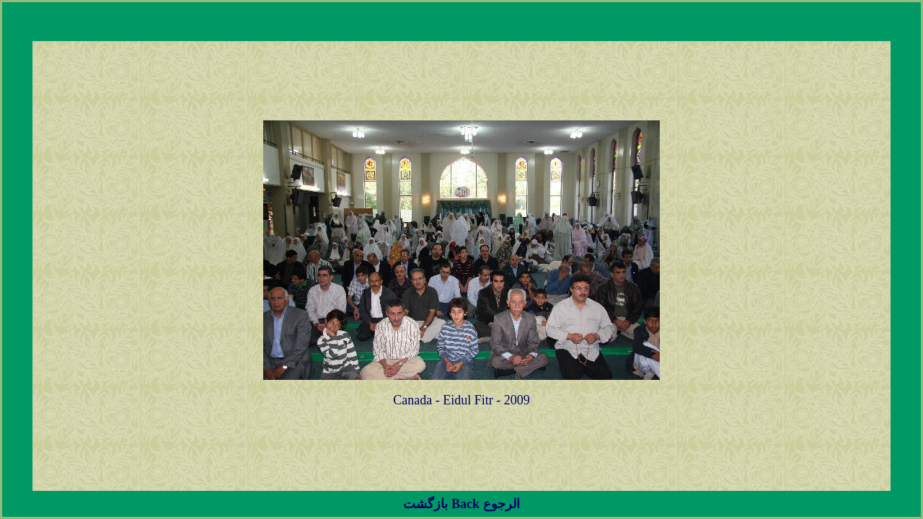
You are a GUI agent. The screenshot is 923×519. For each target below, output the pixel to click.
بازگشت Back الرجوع (461, 504)
